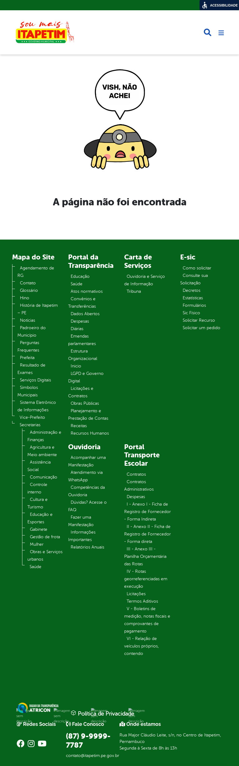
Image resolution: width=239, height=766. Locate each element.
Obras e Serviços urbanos (45, 555)
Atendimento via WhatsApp (85, 476)
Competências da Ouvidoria (86, 491)
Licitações (136, 593)
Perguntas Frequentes (28, 346)
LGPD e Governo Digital (86, 377)
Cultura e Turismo (37, 503)
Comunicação (43, 477)
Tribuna (134, 291)
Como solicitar (197, 268)
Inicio (76, 366)
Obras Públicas (85, 403)
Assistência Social (39, 466)
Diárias (77, 328)
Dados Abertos (85, 313)
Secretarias (30, 425)
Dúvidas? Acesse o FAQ (87, 506)
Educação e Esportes (40, 518)
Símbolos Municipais (27, 391)
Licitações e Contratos (80, 392)
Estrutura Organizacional (82, 355)
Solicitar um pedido (201, 327)
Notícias (27, 320)
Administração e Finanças (44, 436)
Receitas (79, 425)
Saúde (35, 566)
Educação (80, 276)
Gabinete (38, 529)
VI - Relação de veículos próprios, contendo (141, 646)
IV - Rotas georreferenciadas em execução (145, 579)
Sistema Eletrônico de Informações (36, 406)
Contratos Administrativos (139, 485)
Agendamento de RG (35, 272)
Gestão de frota (45, 537)
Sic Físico (191, 313)
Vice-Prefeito (32, 417)
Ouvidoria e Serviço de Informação (144, 280)
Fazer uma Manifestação (81, 521)
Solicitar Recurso (199, 320)
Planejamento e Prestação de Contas (88, 415)
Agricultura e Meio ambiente (42, 451)
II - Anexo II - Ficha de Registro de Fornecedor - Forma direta (147, 534)
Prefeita (27, 357)
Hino (24, 298)
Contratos (136, 474)
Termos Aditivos (142, 601)
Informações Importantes (82, 536)
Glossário (29, 290)
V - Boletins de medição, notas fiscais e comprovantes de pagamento (147, 619)
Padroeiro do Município (31, 331)
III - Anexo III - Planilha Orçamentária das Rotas (145, 556)
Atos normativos (87, 291)
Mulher (37, 544)
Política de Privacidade (102, 713)
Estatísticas (193, 298)
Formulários (194, 305)
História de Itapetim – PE (37, 309)
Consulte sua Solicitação (194, 279)
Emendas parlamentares (82, 340)
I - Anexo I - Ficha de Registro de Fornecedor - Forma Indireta (147, 511)
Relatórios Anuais (87, 547)
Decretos (191, 290)
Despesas (80, 321)
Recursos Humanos (90, 433)
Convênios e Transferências (82, 303)
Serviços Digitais (35, 380)
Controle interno (37, 488)
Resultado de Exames (31, 369)
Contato (28, 283)
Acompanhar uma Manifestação (87, 461)
